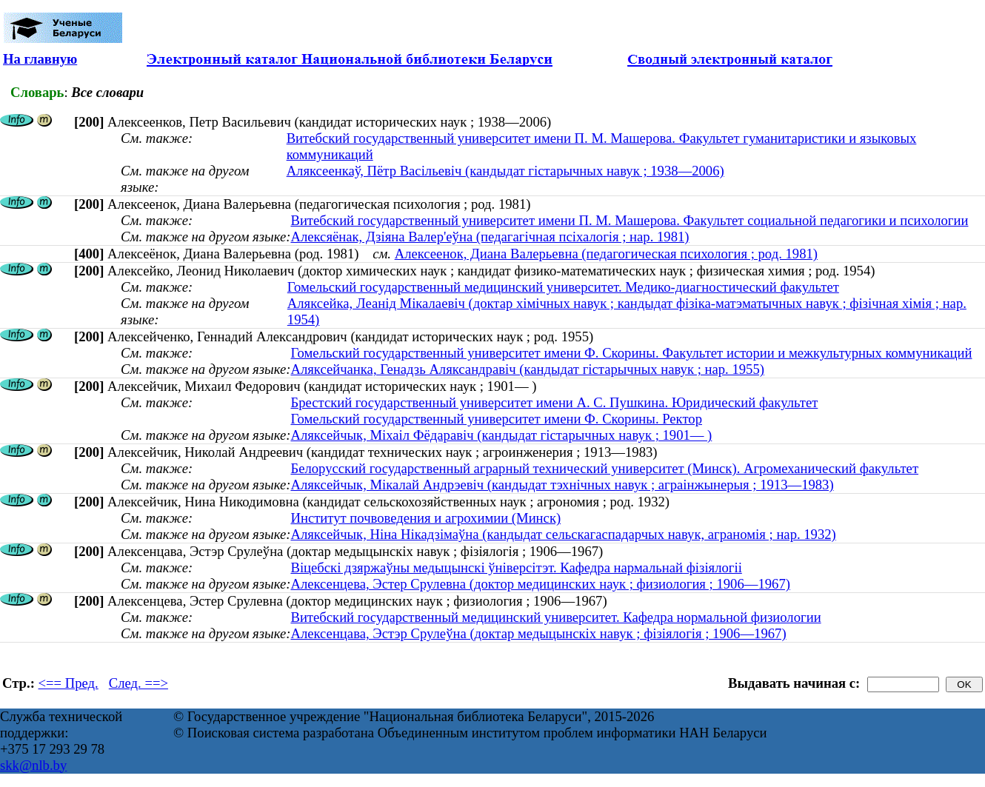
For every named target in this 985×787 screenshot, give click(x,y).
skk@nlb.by (33, 765)
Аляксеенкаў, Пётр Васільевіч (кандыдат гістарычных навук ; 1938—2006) (505, 170)
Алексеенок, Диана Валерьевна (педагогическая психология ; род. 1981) (606, 253)
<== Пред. (68, 683)
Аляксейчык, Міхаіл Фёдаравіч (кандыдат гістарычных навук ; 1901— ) (501, 435)
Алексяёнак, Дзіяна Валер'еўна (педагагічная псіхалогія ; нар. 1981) (489, 236)
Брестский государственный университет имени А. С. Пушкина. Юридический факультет (554, 402)
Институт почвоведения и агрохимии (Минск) (425, 518)
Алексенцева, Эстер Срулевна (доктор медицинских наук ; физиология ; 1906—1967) (540, 584)
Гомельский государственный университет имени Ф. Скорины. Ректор (496, 418)
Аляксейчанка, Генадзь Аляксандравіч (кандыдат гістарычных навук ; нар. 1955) (527, 369)
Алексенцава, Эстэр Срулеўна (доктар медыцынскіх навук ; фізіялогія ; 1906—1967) (538, 633)
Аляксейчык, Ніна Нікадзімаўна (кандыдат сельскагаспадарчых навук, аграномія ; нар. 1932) (562, 534)
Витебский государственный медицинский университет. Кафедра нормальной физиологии (555, 617)
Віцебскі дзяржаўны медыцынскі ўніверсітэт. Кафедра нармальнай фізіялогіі (515, 567)
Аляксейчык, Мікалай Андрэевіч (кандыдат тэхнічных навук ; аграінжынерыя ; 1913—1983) (561, 484)
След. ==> (138, 683)
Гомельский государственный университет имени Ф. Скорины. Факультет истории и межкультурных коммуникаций (631, 353)
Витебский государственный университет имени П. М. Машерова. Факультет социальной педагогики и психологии (629, 220)
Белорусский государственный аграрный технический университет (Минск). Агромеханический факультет (604, 468)
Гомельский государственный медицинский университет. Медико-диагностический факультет (563, 287)
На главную (40, 59)
